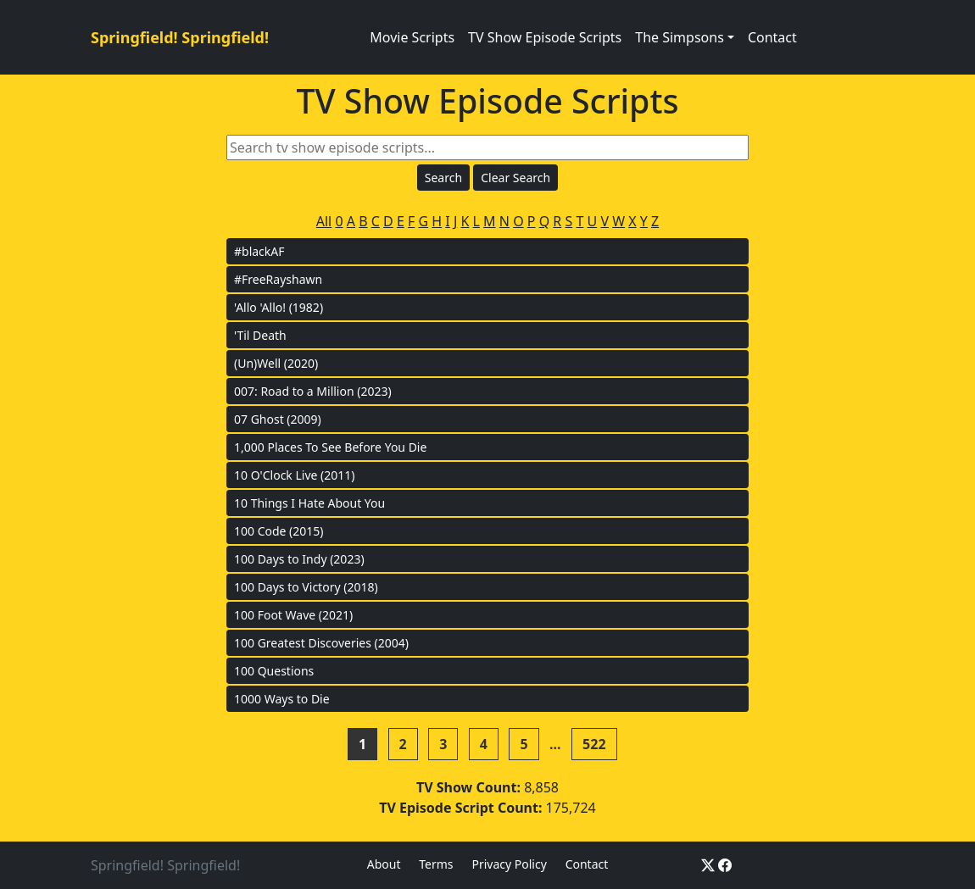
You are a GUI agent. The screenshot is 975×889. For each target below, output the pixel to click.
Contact (772, 37)
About (384, 864)
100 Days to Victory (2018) (306, 587)
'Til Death (260, 335)
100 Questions (274, 671)
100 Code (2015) (279, 531)
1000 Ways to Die (282, 699)
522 (593, 744)
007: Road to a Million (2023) (313, 391)
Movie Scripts (412, 37)
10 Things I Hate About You (309, 503)
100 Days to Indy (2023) (299, 559)
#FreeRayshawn (278, 279)
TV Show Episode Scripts (544, 37)
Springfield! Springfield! (180, 37)
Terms (436, 864)
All (324, 221)
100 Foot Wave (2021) (293, 615)
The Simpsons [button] (679, 37)
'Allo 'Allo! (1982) (278, 307)
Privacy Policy (508, 864)
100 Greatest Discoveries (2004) (321, 643)
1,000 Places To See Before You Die (330, 447)
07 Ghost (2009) (277, 419)
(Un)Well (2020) (276, 363)
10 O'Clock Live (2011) (294, 475)
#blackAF (259, 251)
